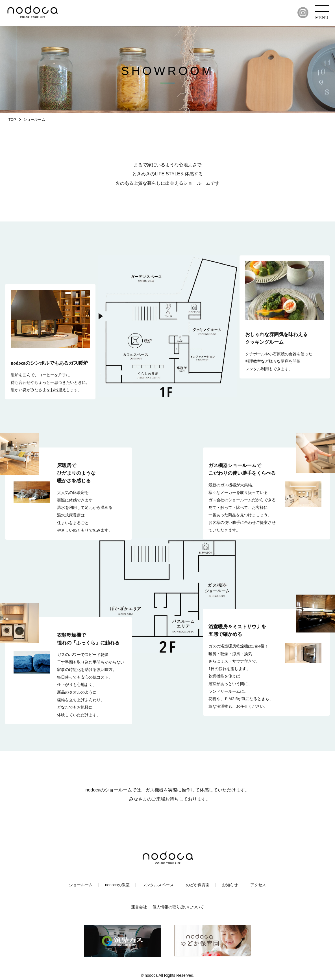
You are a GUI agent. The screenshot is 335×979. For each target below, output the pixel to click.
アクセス (258, 885)
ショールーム (81, 885)
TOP (12, 119)
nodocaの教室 (117, 885)
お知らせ (230, 885)
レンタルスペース (158, 885)
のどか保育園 (198, 885)
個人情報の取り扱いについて (178, 907)
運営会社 (139, 907)
